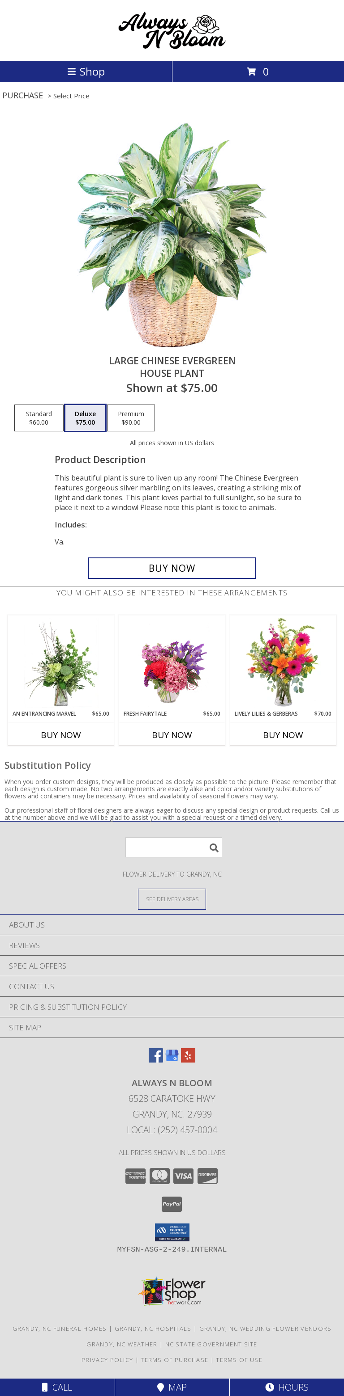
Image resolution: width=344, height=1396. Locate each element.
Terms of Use (239, 1360)
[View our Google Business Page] (172, 1059)
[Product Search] (173, 847)
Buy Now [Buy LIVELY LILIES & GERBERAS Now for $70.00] (283, 735)
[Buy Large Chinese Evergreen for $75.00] (172, 568)
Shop (86, 71)
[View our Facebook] (156, 1059)
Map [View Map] (172, 1387)
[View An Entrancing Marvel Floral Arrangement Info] (61, 663)
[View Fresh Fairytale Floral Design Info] (172, 663)
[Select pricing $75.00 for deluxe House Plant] (85, 418)
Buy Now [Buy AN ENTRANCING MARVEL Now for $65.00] (61, 735)
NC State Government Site (211, 1344)
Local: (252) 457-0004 (172, 1130)
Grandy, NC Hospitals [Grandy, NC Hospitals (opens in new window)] (153, 1328)
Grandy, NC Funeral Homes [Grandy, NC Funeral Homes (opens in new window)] (60, 1328)
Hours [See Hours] (287, 1387)
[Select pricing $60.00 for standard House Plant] (39, 418)
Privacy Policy (107, 1360)
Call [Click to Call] (57, 1387)
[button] (172, 1232)
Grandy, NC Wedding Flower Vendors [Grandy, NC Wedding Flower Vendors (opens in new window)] (265, 1328)
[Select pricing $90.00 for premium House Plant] (131, 418)
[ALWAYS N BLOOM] (172, 47)
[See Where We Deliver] (172, 898)
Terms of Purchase (174, 1360)
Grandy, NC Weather (121, 1344)
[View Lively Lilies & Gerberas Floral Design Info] (283, 663)
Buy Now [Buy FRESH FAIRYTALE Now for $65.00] (172, 735)
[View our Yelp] (188, 1059)
